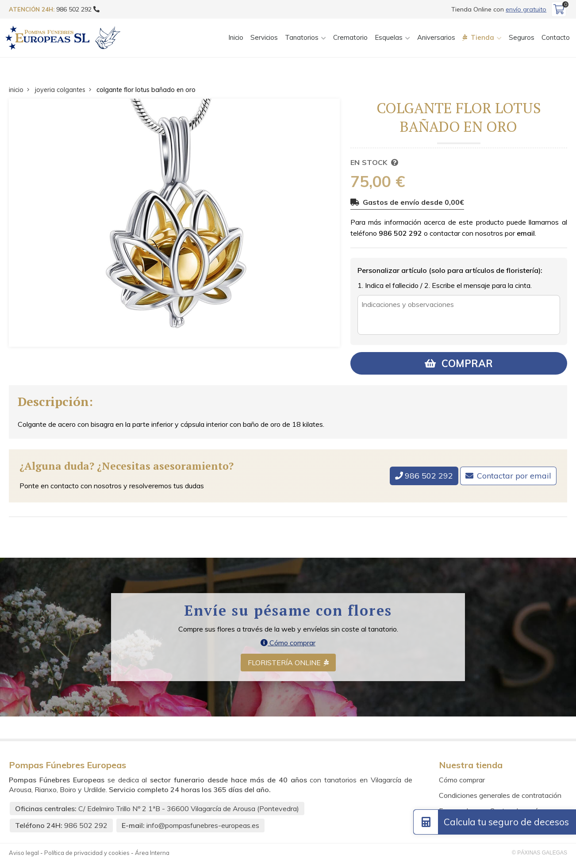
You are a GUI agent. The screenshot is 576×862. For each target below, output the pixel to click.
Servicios (264, 37)
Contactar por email (514, 476)
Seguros (521, 37)
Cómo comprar (288, 642)
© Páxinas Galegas (539, 853)
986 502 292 (400, 233)
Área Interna (152, 852)
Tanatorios (302, 37)
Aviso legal (24, 852)
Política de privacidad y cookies (87, 852)
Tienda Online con (498, 9)
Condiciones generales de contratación (500, 795)
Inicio (235, 37)
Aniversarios (436, 37)
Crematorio (350, 37)
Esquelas (389, 37)
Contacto (555, 37)
